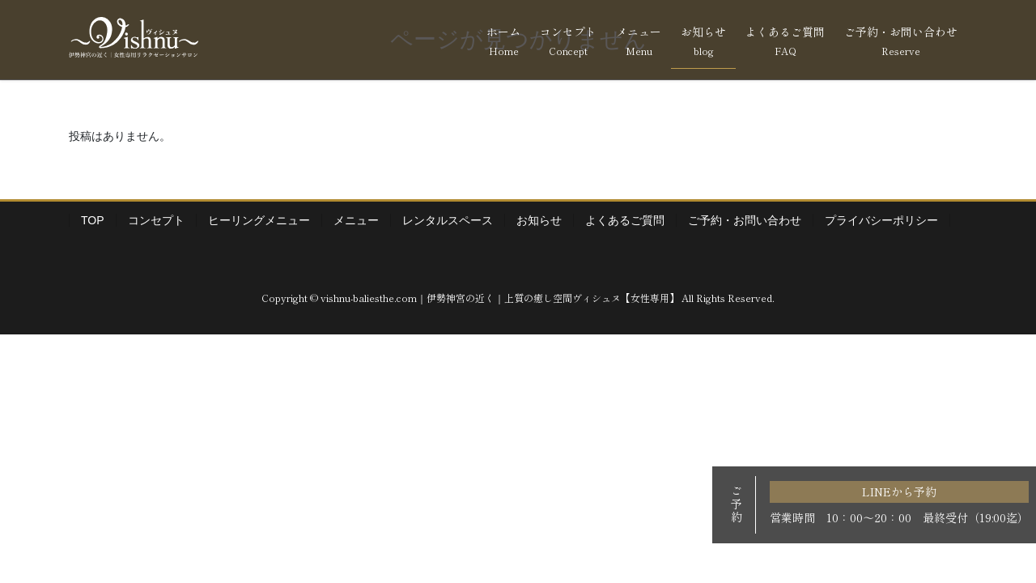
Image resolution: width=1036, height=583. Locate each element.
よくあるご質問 (624, 220)
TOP (92, 220)
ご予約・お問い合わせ (744, 220)
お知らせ (539, 220)
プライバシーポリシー (881, 220)
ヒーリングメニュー (259, 220)
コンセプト (156, 220)
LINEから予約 (899, 491)
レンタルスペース (447, 220)
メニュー (356, 220)
